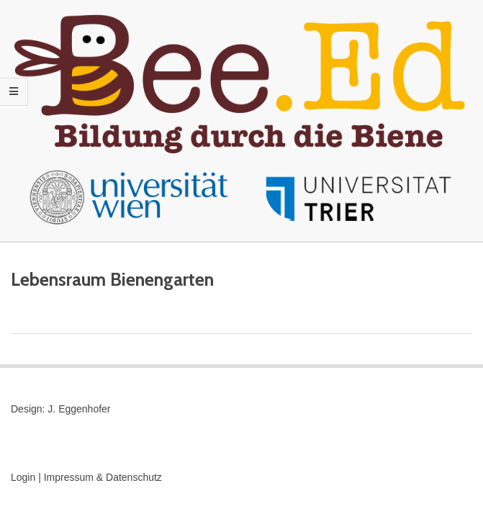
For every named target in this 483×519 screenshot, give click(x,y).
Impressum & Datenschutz (103, 477)
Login (23, 477)
